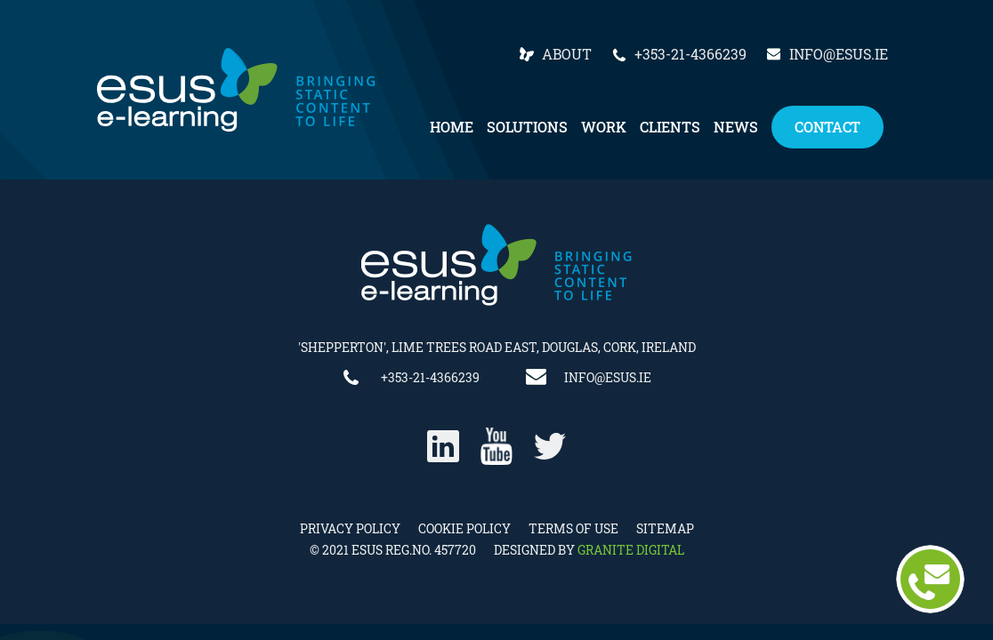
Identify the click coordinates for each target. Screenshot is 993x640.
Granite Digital (630, 549)
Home (451, 126)
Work (603, 126)
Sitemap (665, 528)
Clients (670, 126)
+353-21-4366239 (690, 53)
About (567, 53)
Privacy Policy (350, 528)
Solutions (527, 126)
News (736, 126)
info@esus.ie (838, 53)
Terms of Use (573, 528)
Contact (827, 126)
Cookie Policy (464, 528)
